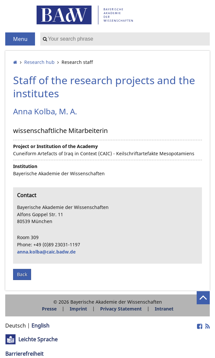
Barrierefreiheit (24, 353)
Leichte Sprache (38, 339)
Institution (25, 166)
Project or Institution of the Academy (55, 146)
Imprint (78, 309)
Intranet (164, 309)
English (40, 325)
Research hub (39, 62)
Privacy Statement (121, 309)
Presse (49, 309)
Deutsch (15, 325)
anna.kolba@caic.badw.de (46, 252)
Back (22, 274)
